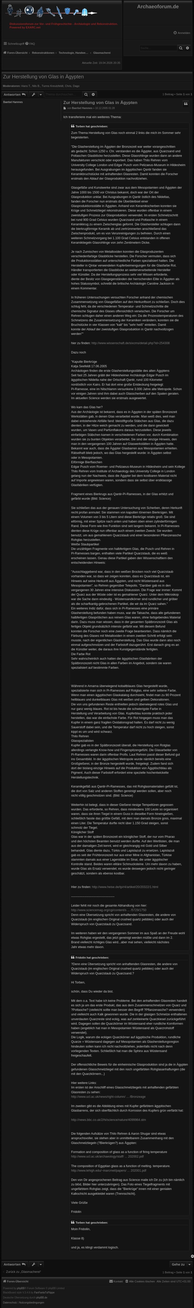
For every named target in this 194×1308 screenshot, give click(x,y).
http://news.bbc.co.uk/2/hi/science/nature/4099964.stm (108, 1120)
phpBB (21, 1288)
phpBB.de (41, 1297)
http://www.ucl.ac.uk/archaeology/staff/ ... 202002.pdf (107, 1156)
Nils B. (36, 85)
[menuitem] (181, 33)
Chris (68, 85)
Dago (76, 85)
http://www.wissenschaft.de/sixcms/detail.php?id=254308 (130, 343)
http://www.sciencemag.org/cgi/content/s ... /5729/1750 (108, 910)
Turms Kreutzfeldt (52, 85)
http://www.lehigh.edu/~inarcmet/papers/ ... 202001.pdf (108, 1170)
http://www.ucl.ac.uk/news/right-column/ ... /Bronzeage (108, 1096)
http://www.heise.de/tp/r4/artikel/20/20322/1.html (125, 887)
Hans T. (26, 85)
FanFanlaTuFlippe (44, 1292)
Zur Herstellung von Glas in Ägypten (43, 76)
